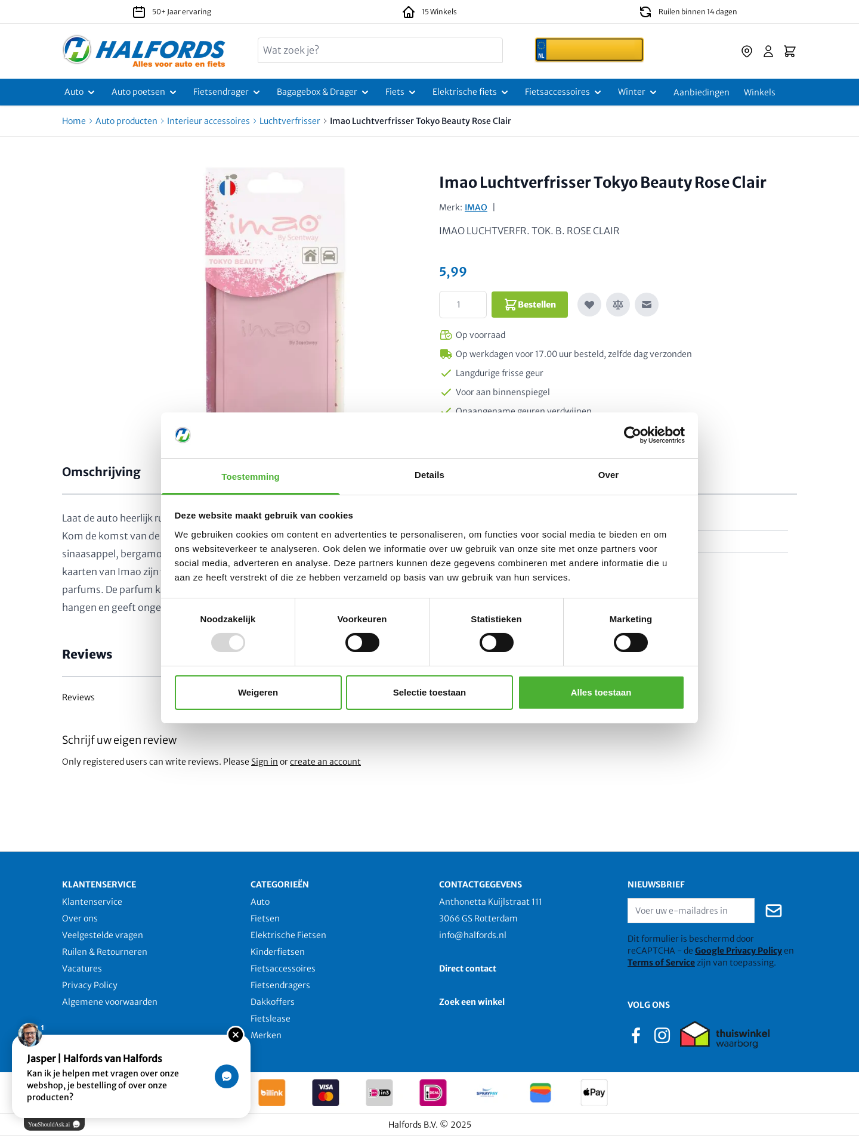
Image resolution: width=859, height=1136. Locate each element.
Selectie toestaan (429, 692)
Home (74, 121)
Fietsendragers (280, 985)
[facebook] (636, 1034)
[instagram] (662, 1034)
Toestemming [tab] (250, 476)
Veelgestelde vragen (102, 935)
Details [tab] (429, 475)
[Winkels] (759, 92)
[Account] (768, 51)
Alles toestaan (601, 692)
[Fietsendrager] (227, 92)
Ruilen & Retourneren (104, 951)
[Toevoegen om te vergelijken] (618, 304)
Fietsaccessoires (283, 968)
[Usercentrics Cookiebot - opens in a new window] (632, 435)
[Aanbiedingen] (701, 92)
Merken (266, 1035)
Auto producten (126, 121)
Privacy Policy (90, 985)
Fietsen (265, 918)
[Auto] (80, 92)
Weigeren (258, 692)
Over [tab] (608, 475)
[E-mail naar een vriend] (647, 304)
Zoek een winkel (472, 1002)
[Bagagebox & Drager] (324, 92)
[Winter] (638, 92)
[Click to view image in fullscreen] (275, 306)
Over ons (80, 918)
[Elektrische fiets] (471, 92)
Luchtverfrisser (289, 121)
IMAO (476, 207)
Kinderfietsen (278, 951)
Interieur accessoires (208, 121)
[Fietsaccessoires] (564, 92)
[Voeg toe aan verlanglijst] (589, 304)
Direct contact (467, 968)
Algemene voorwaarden (109, 1002)
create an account (325, 761)
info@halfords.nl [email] (472, 935)
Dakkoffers (273, 1002)
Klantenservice (92, 901)
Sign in (264, 761)
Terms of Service (661, 962)
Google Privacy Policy (738, 950)
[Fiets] (401, 92)
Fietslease (271, 1018)
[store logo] (144, 51)
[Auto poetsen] (145, 92)
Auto (260, 901)
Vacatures (82, 968)
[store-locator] (747, 51)
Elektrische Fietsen (288, 935)
